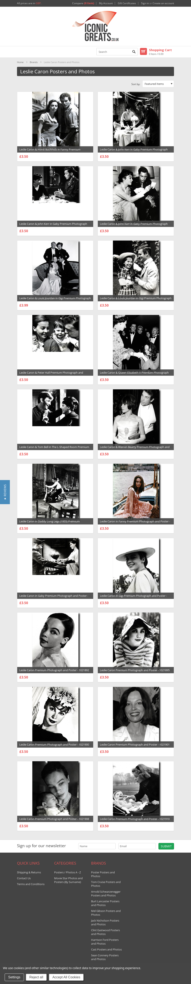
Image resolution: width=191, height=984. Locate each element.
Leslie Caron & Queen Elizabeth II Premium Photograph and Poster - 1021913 (134, 375)
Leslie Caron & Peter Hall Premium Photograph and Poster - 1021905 (51, 375)
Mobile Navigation (20, 51)
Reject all (36, 977)
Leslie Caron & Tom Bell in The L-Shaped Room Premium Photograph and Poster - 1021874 (54, 449)
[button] (5, 492)
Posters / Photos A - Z (67, 872)
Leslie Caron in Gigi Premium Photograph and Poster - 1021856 (133, 598)
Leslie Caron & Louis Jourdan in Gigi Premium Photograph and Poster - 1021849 (55, 300)
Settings (14, 977)
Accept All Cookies (66, 977)
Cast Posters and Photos (106, 949)
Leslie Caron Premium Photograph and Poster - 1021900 (54, 744)
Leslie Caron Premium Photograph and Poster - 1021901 (135, 744)
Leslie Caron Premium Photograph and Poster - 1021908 (54, 819)
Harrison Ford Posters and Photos (105, 941)
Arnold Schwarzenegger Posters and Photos (105, 893)
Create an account (163, 3)
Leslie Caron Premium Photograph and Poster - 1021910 (135, 819)
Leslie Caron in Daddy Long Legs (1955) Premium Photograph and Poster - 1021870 (49, 523)
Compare (83, 3)
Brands (34, 62)
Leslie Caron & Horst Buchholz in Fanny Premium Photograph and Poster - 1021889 (49, 151)
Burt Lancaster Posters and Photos (105, 903)
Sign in (145, 3)
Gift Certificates (127, 3)
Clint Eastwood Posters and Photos (105, 932)
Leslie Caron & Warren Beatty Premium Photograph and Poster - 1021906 (135, 449)
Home (20, 62)
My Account (106, 3)
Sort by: (135, 84)
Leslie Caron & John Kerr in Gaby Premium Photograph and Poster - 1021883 (53, 226)
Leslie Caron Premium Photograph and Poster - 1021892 (54, 670)
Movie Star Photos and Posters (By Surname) (68, 880)
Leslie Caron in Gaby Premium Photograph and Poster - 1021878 (53, 598)
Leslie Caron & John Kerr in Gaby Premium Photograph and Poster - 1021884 (134, 226)
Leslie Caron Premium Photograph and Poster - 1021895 (135, 670)
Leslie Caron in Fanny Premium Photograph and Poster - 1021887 (135, 523)
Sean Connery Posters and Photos (105, 957)
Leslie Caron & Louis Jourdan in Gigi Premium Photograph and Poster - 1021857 (135, 300)
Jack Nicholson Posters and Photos (105, 922)
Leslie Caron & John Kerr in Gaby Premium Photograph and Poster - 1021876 (134, 151)
